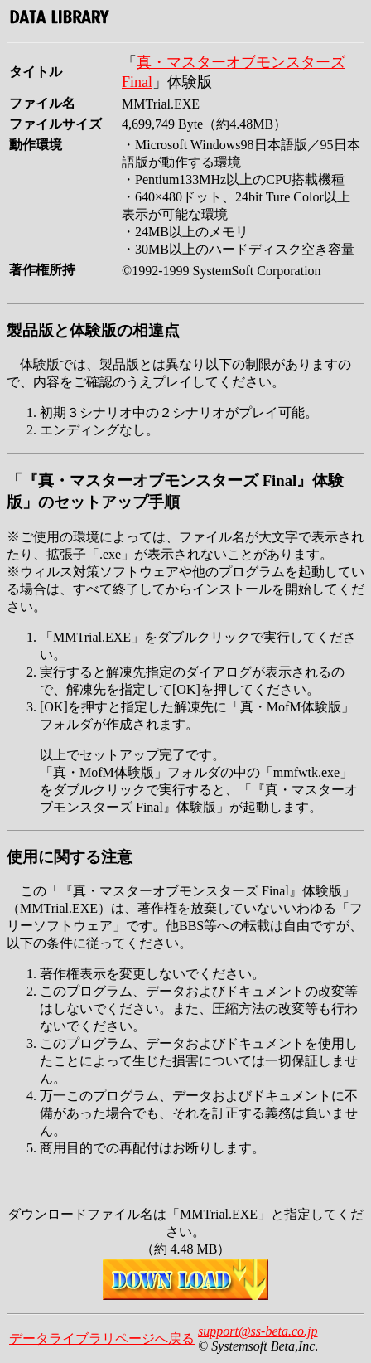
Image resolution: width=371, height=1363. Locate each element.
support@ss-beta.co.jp (258, 1331)
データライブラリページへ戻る (102, 1338)
